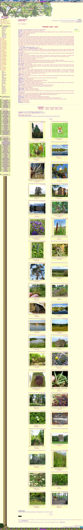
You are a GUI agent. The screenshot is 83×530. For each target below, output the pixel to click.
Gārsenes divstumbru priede (47, 38)
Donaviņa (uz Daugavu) (52, 53)
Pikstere (60, 53)
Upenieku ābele (43, 44)
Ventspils (3, 92)
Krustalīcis (27, 68)
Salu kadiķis (67, 42)
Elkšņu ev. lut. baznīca (25, 70)
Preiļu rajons (3, 82)
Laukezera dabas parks (53, 64)
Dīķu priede (72, 37)
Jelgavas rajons (4, 72)
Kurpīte (26, 50)
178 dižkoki (37, 47)
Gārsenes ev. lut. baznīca (61, 70)
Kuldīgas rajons (4, 75)
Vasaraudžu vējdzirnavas (22, 83)
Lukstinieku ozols (65, 40)
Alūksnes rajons (4, 28)
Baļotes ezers (25, 55)
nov (57, 109)
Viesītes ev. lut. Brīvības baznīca (32, 73)
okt (56, 109)
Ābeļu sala (22, 60)
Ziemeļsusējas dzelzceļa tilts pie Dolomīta (44, 86)
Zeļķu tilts (35, 86)
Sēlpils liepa (33, 43)
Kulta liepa (53, 40)
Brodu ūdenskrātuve (32, 55)
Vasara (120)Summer (52, 108)
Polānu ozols (65, 41)
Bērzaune (34, 53)
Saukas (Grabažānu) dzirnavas (43, 84)
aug (53, 109)
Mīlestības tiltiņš (23, 86)
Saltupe (22, 54)
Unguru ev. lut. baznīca (22, 73)
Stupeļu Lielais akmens (62, 50)
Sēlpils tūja (37, 43)
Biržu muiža (35, 75)
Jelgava (3, 71)
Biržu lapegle (30, 37)
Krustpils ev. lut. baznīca (43, 71)
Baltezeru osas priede (61, 36)
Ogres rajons (3, 81)
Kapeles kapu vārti (49, 97)
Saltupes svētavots (36, 57)
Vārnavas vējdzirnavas (70, 82)
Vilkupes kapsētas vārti (57, 97)
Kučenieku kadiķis (47, 40)
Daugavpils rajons (4, 33)
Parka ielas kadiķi (53, 41)
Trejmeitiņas (33, 44)
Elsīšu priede (40, 38)
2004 (39, 138)
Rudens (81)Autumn (56, 108)
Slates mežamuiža (63, 75)
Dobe (46, 53)
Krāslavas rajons (4, 74)
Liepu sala (41, 60)
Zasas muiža (26, 76)
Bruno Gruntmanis (42, 453)
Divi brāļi (25, 38)
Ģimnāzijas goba (56, 38)
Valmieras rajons (4, 91)
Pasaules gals (70, 31)
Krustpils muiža (57, 75)
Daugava (38, 53)
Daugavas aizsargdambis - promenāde (29, 30)
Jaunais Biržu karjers (25, 100)
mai (48, 109)
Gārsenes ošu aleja (28, 63)
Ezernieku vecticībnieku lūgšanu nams (50, 70)
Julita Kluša (66, 122)
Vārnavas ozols (61, 44)
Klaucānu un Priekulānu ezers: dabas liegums (41, 64)
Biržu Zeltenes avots (24, 57)
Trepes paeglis (38, 44)
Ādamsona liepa (25, 36)
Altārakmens (25, 49)
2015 (44, 214)
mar (45, 109)
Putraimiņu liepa (31, 42)
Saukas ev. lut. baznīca (52, 71)
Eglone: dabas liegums (29, 64)
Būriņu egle (44, 37)
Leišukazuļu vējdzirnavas (61, 82)
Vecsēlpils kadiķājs (67, 44)
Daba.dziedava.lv (6, 23)
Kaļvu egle (72, 38)
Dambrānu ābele (55, 37)
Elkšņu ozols (30, 38)
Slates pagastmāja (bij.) (34, 94)
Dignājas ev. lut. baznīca (61, 69)
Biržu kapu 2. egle (24, 37)
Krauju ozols (35, 40)
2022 (60, 366)
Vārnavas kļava (49, 44)
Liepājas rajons (4, 77)
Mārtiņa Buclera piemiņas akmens (43, 96)
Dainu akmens (44, 49)
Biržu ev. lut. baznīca (52, 69)
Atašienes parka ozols (53, 36)
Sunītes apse (28, 44)
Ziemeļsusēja (26, 54)
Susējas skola (22, 91)
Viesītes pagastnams (53, 94)
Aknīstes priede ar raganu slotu (39, 36)
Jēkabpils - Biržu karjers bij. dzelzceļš (31, 88)
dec (59, 109)
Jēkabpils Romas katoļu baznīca (33, 71)
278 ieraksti (40, 48)
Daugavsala (33, 60)
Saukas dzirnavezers (27, 56)
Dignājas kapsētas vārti (42, 97)
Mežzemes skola (63, 90)
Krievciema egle (41, 40)
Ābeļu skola (23, 90)
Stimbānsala (62, 60)
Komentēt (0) (59, 139)
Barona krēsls (36, 49)
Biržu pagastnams (36, 93)
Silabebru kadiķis (50, 43)
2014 (61, 138)
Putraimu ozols (37, 42)
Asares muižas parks (28, 61)
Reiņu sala (49, 60)
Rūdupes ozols (54, 42)
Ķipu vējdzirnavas (44, 82)
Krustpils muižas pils (41, 77)
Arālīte (28, 53)
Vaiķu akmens (69, 50)
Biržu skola (33, 90)
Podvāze (64, 53)
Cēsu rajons (3, 31)
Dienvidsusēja (42, 53)
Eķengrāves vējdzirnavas (35, 82)
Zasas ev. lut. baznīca (41, 73)
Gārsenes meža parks (55, 61)
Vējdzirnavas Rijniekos (31, 83)
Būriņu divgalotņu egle (37, 37)
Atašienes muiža (30, 75)
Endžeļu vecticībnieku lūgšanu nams (36, 70)
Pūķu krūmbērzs (21, 42)
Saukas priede (20, 43)
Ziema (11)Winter (61, 108)
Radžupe (67, 53)
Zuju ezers (67, 56)
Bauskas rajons (4, 30)
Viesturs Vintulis (43, 302)
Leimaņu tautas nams (65, 93)
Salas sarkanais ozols (61, 42)
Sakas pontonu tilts (30, 86)
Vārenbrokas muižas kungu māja (51, 77)
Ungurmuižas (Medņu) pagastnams (44, 94)
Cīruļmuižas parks (49, 61)
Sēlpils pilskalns (44, 80)
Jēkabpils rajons (24, 23)
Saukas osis (72, 42)
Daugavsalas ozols (62, 37)
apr (47, 109)
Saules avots (41, 57)
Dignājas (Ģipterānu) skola (40, 90)
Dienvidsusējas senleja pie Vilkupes (40, 31)
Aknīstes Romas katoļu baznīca (36, 69)
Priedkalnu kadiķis (70, 41)
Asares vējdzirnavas (27, 82)
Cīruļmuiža (40, 75)
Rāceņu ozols (42, 42)
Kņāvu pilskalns (25, 80)
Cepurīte (40, 49)
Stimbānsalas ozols (68, 43)
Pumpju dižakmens (42, 50)
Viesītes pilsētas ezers (45, 56)
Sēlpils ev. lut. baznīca (60, 71)
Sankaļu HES (35, 84)
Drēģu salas (37, 60)
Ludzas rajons (4, 79)
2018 (37, 407)
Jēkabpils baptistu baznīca (22, 71)
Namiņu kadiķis (34, 41)
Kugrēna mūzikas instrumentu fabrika (28, 95)
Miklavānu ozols (23, 41)
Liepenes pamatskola (56, 90)
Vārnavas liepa (55, 44)
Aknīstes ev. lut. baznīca (26, 69)
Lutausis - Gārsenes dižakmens (33, 50)
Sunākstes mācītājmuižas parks (32, 62)
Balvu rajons (3, 29)
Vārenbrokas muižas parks (42, 62)
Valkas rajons (3, 90)
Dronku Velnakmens (51, 49)
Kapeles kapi (26, 96)
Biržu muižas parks (41, 61)
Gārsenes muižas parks (64, 61)
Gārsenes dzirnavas (29, 84)
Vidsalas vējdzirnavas (39, 83)
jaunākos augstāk (40, 109)
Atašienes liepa (47, 36)
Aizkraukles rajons (4, 27)
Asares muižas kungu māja (28, 77)
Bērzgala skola (28, 90)
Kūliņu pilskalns (31, 80)
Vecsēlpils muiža (21, 76)
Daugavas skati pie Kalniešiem (28, 31)
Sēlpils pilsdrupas (28, 74)
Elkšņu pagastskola (49, 90)
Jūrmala (3, 73)
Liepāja (3, 76)
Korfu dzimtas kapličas (33, 96)
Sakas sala (53, 60)
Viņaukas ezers (55, 56)
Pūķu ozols (26, 42)
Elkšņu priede (35, 38)
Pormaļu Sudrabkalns (37, 80)
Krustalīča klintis (27, 34)
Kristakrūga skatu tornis (29, 81)
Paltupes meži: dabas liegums (63, 64)
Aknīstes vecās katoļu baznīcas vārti (31, 97)
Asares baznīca (45, 69)
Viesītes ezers (38, 56)
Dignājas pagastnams (42, 93)
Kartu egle (20, 40)
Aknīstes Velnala (25, 35)
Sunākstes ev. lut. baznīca (69, 71)
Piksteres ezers (71, 55)
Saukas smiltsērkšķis (27, 43)
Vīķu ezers (51, 56)
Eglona (57, 53)
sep (55, 109)
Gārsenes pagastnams (57, 93)
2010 (64, 331)
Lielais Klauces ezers (58, 55)
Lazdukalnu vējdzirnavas (51, 82)
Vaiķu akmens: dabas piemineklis (27, 67)
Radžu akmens (48, 50)
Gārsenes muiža (51, 75)
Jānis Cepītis (43, 122)
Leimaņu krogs (23, 87)
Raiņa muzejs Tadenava (25, 101)
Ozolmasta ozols (41, 41)
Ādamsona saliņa (28, 60)
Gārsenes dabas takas (40, 30)
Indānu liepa (61, 38)
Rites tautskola (69, 90)
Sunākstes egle (23, 44)
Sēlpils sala (57, 60)
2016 (61, 197)
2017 (66, 178)
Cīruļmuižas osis (49, 37)
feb (62, 109)
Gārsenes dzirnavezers (40, 55)
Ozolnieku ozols (47, 41)
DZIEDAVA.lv (43, 1)
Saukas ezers (34, 56)
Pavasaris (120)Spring (47, 108)
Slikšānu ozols (61, 43)
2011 (60, 157)
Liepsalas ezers (65, 55)
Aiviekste (25, 53)
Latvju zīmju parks (23, 62)
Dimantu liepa (20, 38)
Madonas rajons (4, 80)
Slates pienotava (38, 95)
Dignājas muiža (45, 75)
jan (60, 109)
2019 (42, 180)
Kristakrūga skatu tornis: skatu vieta (53, 31)
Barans (31, 53)
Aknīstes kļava (30, 36)
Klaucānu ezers (47, 55)
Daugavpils (3, 32)
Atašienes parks (35, 61)
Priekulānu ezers (21, 56)
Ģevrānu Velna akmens (59, 49)
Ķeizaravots (30, 57)
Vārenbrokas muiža (70, 75)
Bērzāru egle (68, 36)
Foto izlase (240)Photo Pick (40, 107)
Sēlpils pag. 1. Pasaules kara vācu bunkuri (32, 89)
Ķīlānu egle (31, 40)
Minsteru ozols (28, 41)
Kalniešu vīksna (67, 38)
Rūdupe (70, 53)
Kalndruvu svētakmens (67, 49)
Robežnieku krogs (30, 87)
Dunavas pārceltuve (26, 102)
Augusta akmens (31, 49)
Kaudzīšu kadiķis (25, 40)
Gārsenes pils (35, 77)
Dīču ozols (67, 37)
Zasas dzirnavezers (62, 56)
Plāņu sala (45, 60)
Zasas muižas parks (51, 62)
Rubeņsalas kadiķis (48, 42)
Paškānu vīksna (59, 41)
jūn (50, 109)
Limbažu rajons (4, 78)
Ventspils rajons (4, 93)
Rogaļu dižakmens (54, 50)
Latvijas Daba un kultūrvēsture (23, 20)
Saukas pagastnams (26, 94)
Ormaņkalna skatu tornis (37, 81)
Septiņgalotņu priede (43, 43)
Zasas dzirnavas (51, 84)
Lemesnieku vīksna (58, 40)
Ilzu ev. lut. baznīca (70, 70)
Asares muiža (24, 75)
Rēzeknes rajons (4, 83)
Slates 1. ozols (56, 43)
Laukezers (52, 55)
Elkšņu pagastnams (50, 93)
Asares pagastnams (29, 93)
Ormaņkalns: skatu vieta (63, 31)
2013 (58, 298)
